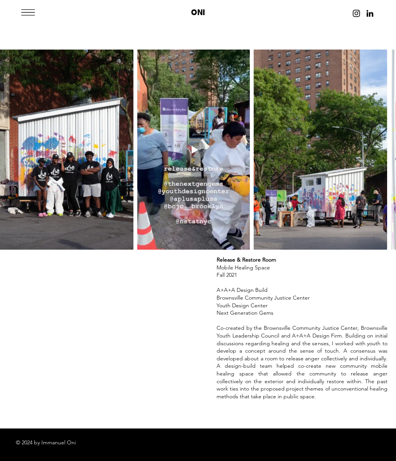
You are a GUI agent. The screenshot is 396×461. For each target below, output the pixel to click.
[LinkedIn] (370, 13)
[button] (28, 12)
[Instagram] (356, 13)
